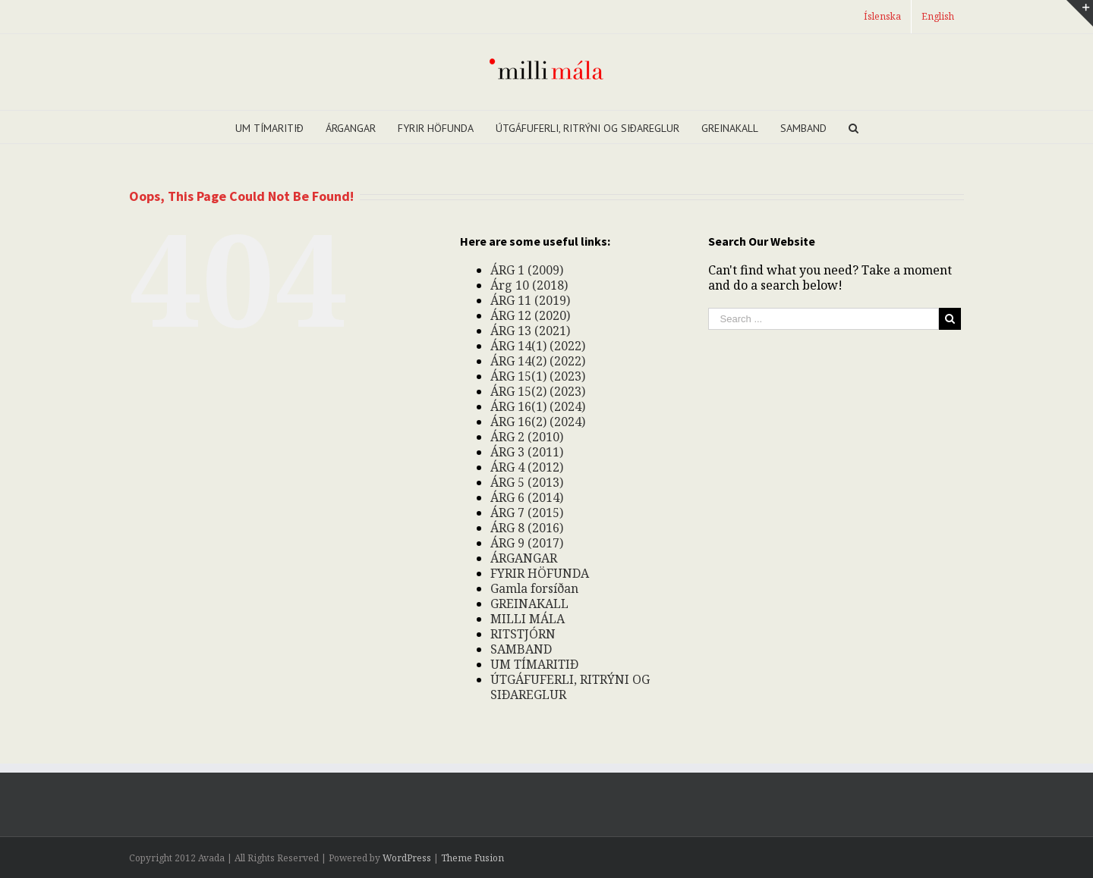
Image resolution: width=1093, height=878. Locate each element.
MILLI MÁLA (527, 618)
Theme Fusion (472, 857)
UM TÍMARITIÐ (534, 664)
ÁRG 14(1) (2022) (537, 345)
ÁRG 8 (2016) (526, 527)
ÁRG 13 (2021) (530, 330)
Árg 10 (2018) (529, 285)
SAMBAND (521, 649)
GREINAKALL (529, 603)
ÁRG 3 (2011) (526, 452)
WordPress (407, 857)
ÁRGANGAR (523, 558)
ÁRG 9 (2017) (526, 543)
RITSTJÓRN (523, 634)
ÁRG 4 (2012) (526, 467)
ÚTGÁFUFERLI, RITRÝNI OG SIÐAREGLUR (570, 687)
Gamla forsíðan (534, 588)
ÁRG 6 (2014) (526, 497)
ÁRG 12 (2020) (530, 315)
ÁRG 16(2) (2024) (537, 421)
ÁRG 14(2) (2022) (537, 361)
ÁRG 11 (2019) (530, 300)
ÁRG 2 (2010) (526, 436)
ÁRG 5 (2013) (526, 482)
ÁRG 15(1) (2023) (537, 376)
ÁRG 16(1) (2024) (537, 406)
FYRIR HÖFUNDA (539, 573)
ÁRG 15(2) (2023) (537, 391)
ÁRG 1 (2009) (526, 270)
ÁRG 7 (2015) (526, 512)
